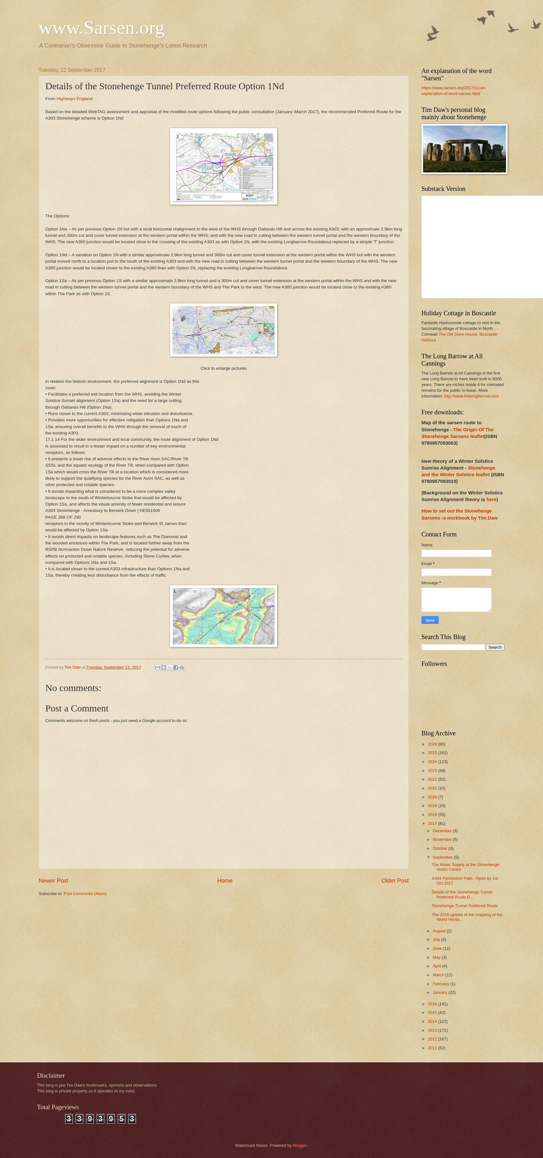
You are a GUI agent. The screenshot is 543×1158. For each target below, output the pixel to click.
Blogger (300, 1145)
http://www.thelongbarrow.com (471, 396)
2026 (433, 744)
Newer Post (53, 881)
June (438, 948)
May (437, 957)
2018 (433, 814)
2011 (433, 1047)
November (443, 839)
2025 (433, 752)
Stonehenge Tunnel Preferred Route (465, 905)
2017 (433, 823)
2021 (433, 788)
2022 (433, 779)
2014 (433, 1021)
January (440, 992)
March (439, 974)
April (437, 966)
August (440, 931)
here (491, 499)
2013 (433, 1030)
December (443, 830)
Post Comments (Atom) (85, 893)
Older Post (395, 881)
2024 (433, 761)
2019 (433, 805)
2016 (433, 1003)
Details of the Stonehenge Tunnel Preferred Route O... (462, 894)
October (440, 848)
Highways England (74, 98)
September (443, 857)
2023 (433, 770)
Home (225, 881)
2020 (433, 797)
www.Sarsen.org (102, 27)
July (437, 939)
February (441, 983)
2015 (433, 1012)
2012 (433, 1039)
